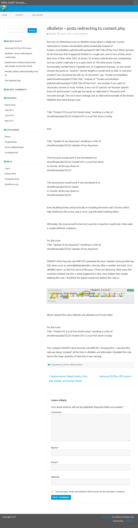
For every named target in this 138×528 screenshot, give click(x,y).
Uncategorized (11, 152)
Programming (56, 365)
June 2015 (9, 115)
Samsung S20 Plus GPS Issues (115, 376)
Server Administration (72, 365)
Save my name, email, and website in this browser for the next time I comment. (90, 491)
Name (55, 447)
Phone (8, 137)
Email (55, 462)
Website (55, 477)
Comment (56, 412)
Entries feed (10, 174)
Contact (20, 15)
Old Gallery (37, 15)
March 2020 (10, 105)
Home (4, 15)
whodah (52, 34)
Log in (7, 168)
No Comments (81, 34)
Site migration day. (13, 80)
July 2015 (9, 110)
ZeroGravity (107, 517)
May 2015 (9, 121)
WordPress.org (11, 184)
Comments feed (12, 179)
